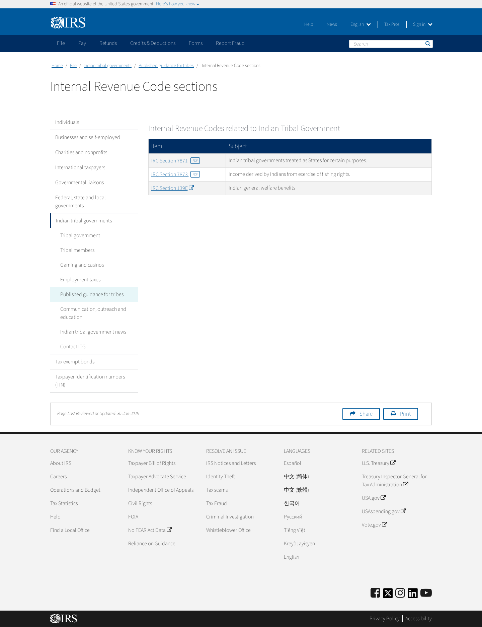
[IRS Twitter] (388, 595)
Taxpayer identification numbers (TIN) (90, 381)
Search (427, 43)
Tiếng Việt (294, 530)
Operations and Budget (75, 490)
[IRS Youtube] (426, 593)
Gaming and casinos (82, 265)
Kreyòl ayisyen (299, 543)
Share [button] (366, 414)
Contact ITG (73, 346)
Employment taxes (80, 279)
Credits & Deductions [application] (152, 43)
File (73, 65)
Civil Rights (140, 503)
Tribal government (80, 235)
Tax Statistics (64, 503)
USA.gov (374, 498)
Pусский (293, 516)
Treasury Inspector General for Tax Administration (394, 480)
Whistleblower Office (228, 530)
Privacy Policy (385, 618)
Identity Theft (220, 476)
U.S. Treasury (378, 463)
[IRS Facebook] (375, 593)
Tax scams (217, 490)
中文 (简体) (296, 476)
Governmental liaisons (79, 182)
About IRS (60, 463)
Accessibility (418, 618)
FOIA (133, 516)
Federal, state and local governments (80, 201)
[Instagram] (400, 593)
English (360, 24)
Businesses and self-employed (87, 137)
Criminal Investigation (230, 516)
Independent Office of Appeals (160, 490)
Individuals (67, 122)
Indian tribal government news (93, 332)
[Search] (391, 44)
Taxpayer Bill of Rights (151, 463)
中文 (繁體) (296, 490)
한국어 (292, 503)
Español (292, 463)
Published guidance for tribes (166, 65)
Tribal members (77, 250)
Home (57, 65)
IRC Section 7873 (175, 174)
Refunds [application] (108, 43)
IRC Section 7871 (175, 160)
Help (308, 24)
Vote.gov (374, 525)
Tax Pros (392, 24)
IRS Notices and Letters (231, 463)
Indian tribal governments (108, 65)
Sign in (422, 24)
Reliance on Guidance (151, 543)
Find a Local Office (70, 530)
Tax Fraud (216, 503)
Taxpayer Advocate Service (157, 476)
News (332, 24)
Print (405, 414)
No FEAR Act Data (150, 530)
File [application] (61, 43)
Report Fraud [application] (230, 43)
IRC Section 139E (172, 188)
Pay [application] (82, 43)
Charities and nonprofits (81, 152)
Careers (58, 476)
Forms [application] (196, 43)
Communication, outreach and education (93, 313)
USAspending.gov (384, 511)
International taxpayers (80, 167)
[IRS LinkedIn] (413, 595)
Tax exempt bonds (74, 361)
